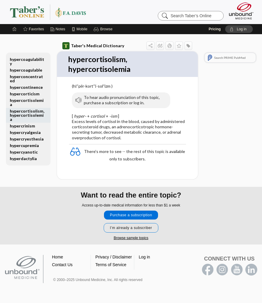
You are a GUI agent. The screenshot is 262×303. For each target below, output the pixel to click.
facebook (208, 270)
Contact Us (62, 265)
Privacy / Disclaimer (113, 257)
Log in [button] (144, 257)
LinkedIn (251, 270)
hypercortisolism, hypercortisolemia (27, 115)
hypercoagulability (27, 61)
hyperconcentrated (26, 78)
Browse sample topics (131, 238)
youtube (237, 270)
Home (57, 257)
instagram (222, 270)
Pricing (215, 29)
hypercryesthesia (27, 138)
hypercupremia (24, 145)
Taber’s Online (83, 12)
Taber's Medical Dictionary (93, 45)
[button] (104, 29)
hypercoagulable (26, 69)
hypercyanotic (24, 151)
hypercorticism (25, 93)
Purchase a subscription (131, 216)
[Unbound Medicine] (241, 10)
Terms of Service (110, 265)
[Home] (14, 29)
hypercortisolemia (27, 102)
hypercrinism (22, 125)
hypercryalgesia (25, 132)
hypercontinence (26, 87)
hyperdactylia (23, 158)
